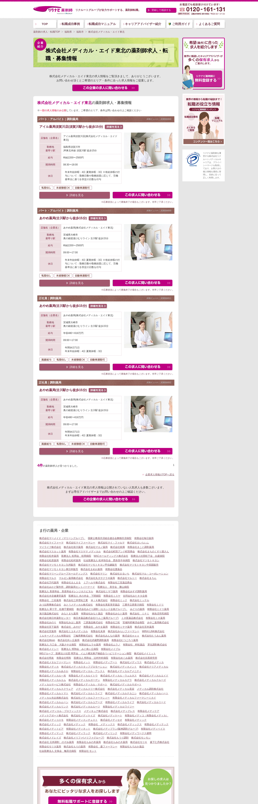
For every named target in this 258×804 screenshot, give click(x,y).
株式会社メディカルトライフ (86, 693)
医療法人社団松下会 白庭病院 (148, 556)
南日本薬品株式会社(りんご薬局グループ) (96, 618)
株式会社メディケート (110, 715)
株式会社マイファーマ (51, 542)
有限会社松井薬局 (49, 556)
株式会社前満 (117, 547)
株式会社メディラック (78, 733)
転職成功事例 (71, 24)
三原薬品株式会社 (93, 622)
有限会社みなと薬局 (116, 613)
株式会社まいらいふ (138, 542)
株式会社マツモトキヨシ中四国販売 (139, 564)
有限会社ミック (118, 600)
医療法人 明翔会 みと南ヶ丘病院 (79, 649)
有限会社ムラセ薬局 (90, 644)
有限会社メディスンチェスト (82, 720)
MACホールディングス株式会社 (111, 556)
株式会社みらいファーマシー (123, 631)
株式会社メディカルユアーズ (86, 702)
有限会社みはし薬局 (70, 622)
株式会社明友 (46, 657)
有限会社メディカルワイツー (118, 706)
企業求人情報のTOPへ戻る (159, 474)
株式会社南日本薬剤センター (55, 618)
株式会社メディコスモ (51, 720)
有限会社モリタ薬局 (50, 746)
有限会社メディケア (148, 711)
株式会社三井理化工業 (76, 600)
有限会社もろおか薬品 (132, 746)
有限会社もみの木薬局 (89, 742)
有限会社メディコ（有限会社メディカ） (146, 715)
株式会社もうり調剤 (118, 737)
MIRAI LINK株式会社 (153, 631)
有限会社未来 (98, 631)
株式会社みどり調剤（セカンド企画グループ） (102, 609)
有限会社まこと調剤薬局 (140, 547)
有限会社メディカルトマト (53, 693)
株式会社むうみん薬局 (154, 635)
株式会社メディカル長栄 (121, 689)
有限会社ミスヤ (111, 595)
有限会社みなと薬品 (92, 613)
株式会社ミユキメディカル (73, 631)
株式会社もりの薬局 (74, 746)
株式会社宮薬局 (47, 631)
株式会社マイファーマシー (80, 542)
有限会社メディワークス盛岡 (135, 733)
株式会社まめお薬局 (91, 569)
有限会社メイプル (110, 649)
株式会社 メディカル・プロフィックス (60, 711)
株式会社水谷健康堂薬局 (52, 595)
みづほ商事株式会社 (50, 604)
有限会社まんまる (71, 582)
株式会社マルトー (127, 578)
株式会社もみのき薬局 (115, 742)
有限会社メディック (136, 720)
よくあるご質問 (209, 24)
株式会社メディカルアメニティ (124, 671)
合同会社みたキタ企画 (135, 595)
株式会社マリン (98, 573)
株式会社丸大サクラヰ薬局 (100, 578)
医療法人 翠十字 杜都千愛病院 (56, 609)
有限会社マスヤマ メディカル (85, 551)
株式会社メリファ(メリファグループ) (84, 737)
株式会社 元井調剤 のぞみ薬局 (56, 742)
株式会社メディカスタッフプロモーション (84, 666)
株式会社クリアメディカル (153, 666)
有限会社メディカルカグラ (117, 680)
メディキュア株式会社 (96, 711)
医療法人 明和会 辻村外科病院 (91, 657)
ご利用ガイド (181, 24)
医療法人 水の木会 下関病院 (85, 595)
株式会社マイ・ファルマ (111, 542)
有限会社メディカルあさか (53, 671)
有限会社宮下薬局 (49, 626)
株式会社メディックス (130, 724)
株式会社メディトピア (51, 728)
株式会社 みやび (71, 626)
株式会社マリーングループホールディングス (63, 573)
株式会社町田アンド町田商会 (119, 551)
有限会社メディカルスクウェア (56, 689)
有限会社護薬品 (113, 569)
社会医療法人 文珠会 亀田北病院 (57, 751)
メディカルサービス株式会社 (55, 684)
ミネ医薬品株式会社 (132, 618)
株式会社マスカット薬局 (52, 551)
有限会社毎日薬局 (144, 538)
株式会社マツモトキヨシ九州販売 (57, 564)
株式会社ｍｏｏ (130, 635)
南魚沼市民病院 (160, 613)
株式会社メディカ (154, 662)
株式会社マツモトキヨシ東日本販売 (58, 569)
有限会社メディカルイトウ (83, 675)
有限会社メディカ (49, 666)
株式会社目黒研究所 (146, 657)
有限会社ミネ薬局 (155, 618)
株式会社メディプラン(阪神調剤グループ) (115, 728)
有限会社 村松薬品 (134, 644)
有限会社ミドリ (155, 604)
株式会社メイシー (49, 649)
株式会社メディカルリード (151, 702)
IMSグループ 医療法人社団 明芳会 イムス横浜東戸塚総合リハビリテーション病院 (85, 653)
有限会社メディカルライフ (119, 702)
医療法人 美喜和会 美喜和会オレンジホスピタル (66, 591)
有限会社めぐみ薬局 (122, 657)
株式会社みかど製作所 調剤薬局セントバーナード (67, 587)
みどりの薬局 (137, 609)
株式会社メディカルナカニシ (121, 693)
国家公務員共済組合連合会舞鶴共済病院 (109, 538)
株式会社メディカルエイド (153, 675)
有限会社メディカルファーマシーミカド (134, 697)
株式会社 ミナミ (139, 613)
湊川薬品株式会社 (49, 613)
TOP (45, 24)
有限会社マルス (47, 578)
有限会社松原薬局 (49, 560)
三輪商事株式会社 (83, 635)
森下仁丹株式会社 (159, 742)
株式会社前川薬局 (73, 547)
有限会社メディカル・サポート (90, 684)
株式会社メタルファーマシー (55, 662)
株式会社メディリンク (105, 733)
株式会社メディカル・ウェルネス (118, 675)
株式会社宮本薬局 (144, 626)
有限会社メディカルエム (52, 680)
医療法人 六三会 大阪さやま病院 (57, 644)
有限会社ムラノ (111, 644)
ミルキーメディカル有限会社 (55, 635)
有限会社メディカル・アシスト (88, 671)
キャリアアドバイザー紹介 (143, 24)
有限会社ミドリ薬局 (158, 609)
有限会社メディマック (51, 733)
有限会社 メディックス (101, 724)
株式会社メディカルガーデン (84, 680)
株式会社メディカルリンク (53, 706)
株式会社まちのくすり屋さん (153, 551)
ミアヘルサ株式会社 (94, 582)
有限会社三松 (112, 622)
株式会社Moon (47, 640)
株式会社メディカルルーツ (85, 706)
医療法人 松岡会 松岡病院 (76, 556)
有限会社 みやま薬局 (95, 626)
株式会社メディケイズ (83, 715)
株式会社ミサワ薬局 (107, 591)
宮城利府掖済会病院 (133, 622)
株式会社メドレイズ (50, 737)
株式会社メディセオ (111, 720)
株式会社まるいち (119, 573)
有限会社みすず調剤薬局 (133, 591)
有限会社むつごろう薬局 (124, 640)
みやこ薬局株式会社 (158, 622)
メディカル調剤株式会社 (150, 689)
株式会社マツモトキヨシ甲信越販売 (97, 564)
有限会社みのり (47, 622)
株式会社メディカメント (123, 666)
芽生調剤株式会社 (157, 644)
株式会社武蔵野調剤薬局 (95, 640)
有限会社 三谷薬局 (50, 600)
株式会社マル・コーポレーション (150, 573)
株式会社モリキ (138, 742)
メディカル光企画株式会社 (53, 697)
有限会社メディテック (156, 724)
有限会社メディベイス (153, 728)
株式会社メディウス (131, 662)
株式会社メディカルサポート (125, 684)
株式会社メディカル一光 (52, 675)
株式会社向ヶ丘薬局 (68, 640)
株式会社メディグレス (123, 711)
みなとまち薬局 (69, 613)
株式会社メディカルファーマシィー (90, 697)
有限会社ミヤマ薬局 (121, 626)
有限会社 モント (88, 751)
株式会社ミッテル (139, 600)
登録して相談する (161, 10)
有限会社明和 (63, 657)
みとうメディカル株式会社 (78, 604)
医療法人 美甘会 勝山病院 (113, 587)
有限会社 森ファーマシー (102, 746)
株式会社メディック (50, 724)
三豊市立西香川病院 (133, 604)
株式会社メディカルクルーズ (150, 680)
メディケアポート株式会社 (53, 715)
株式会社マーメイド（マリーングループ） (62, 538)
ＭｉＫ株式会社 (99, 600)
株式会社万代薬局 (49, 582)
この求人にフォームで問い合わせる (142, 195)
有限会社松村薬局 (71, 560)
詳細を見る (77, 195)
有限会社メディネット (78, 728)
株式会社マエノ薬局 (97, 547)
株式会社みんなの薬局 (108, 635)
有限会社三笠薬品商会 (120, 582)
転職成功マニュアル (102, 24)
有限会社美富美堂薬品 (108, 604)
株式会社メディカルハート (153, 693)
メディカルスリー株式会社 (90, 689)
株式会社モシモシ (141, 737)
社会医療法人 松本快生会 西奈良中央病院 (106, 560)
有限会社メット (81, 662)
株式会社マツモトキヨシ (146, 560)
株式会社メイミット (145, 653)
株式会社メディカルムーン (53, 702)
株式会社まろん (147, 578)
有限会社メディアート (105, 662)
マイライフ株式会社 (50, 547)
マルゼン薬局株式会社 (71, 578)
